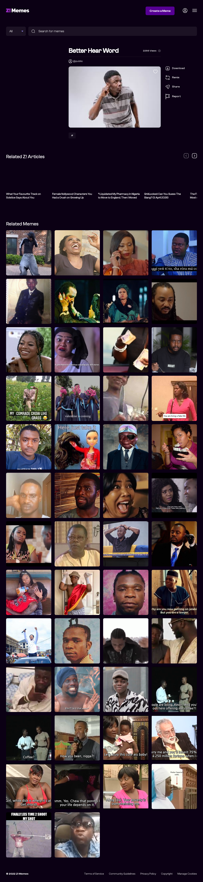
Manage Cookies (187, 873)
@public (78, 61)
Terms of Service (94, 873)
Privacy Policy (148, 873)
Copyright (167, 873)
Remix (172, 77)
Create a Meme (160, 10)
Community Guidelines (122, 873)
